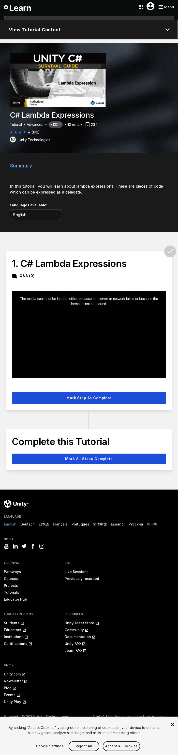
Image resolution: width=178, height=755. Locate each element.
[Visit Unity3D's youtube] (6, 546)
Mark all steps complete (89, 459)
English (10, 524)
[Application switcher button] (141, 7)
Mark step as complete (89, 398)
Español (118, 524)
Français (60, 524)
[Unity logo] (16, 503)
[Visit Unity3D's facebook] (32, 546)
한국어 (152, 524)
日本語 (44, 524)
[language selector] (35, 215)
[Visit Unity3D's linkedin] (15, 546)
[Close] (173, 731)
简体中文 (100, 524)
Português (80, 524)
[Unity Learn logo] (17, 7)
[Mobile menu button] (166, 7)
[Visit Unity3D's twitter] (24, 546)
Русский (136, 524)
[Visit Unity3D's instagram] (41, 546)
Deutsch (27, 524)
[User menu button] (150, 6)
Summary (21, 166)
